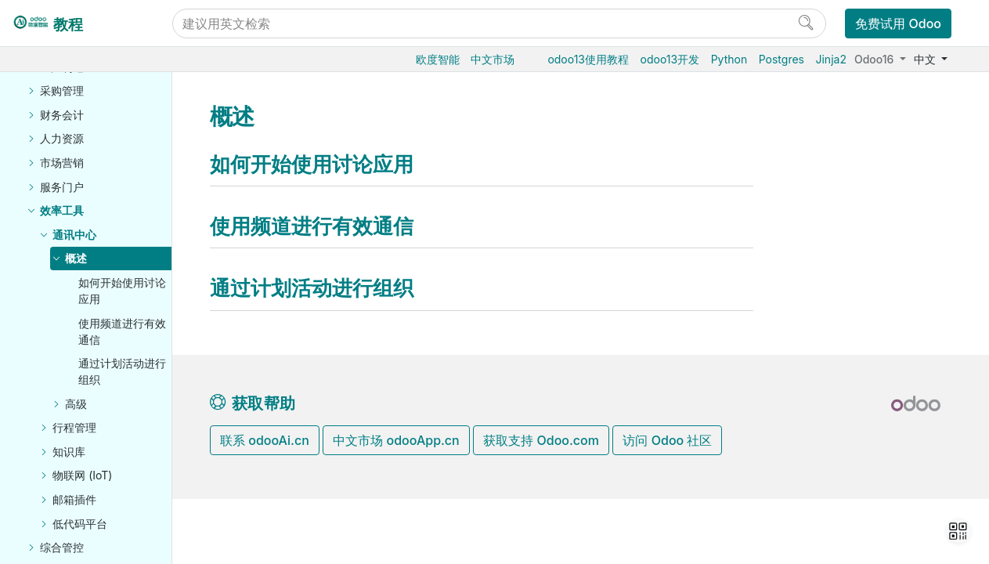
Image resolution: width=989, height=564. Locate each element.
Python (729, 59)
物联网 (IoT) (82, 475)
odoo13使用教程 (588, 59)
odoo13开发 (670, 59)
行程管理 (74, 427)
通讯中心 (74, 234)
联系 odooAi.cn (264, 440)
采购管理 (62, 90)
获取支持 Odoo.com (541, 440)
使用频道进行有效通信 (122, 331)
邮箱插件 (74, 499)
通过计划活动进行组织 (122, 371)
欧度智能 (438, 59)
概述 (76, 258)
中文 (926, 59)
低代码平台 (79, 523)
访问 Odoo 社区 (667, 440)
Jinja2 (830, 59)
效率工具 (62, 210)
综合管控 (62, 547)
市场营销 (62, 162)
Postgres (781, 59)
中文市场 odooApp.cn (396, 440)
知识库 (68, 451)
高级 (76, 403)
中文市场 (492, 59)
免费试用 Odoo (898, 23)
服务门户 (62, 186)
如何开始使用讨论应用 (122, 291)
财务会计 (62, 114)
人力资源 (62, 138)
